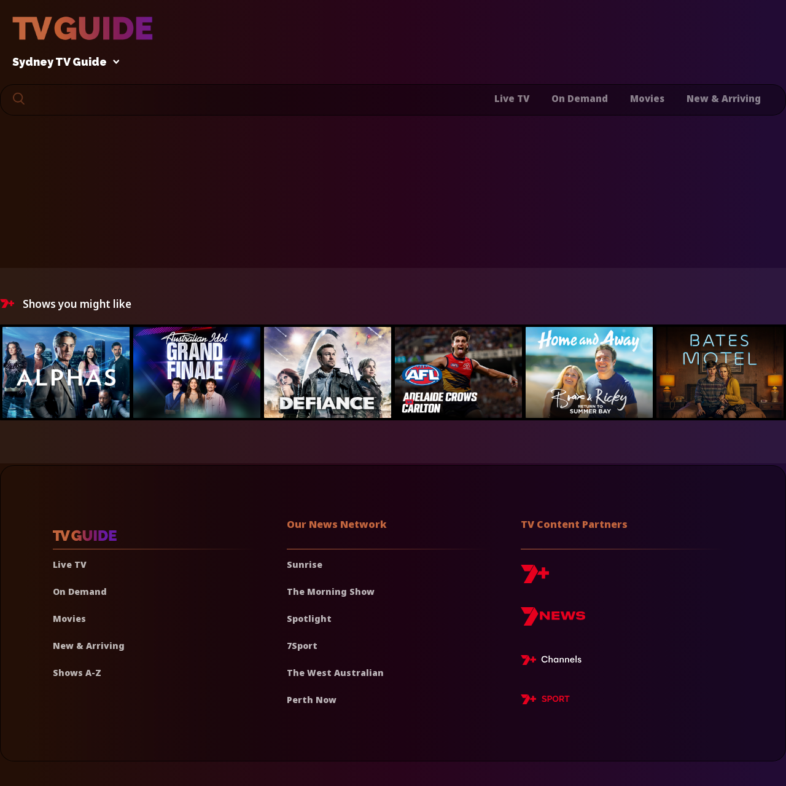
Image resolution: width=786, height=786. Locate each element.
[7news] (553, 621)
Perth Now (312, 699)
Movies (647, 98)
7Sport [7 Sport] (302, 645)
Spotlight (309, 618)
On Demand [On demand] (80, 591)
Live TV (511, 98)
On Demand (579, 98)
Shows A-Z (77, 672)
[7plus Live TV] (554, 662)
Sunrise (304, 564)
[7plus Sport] (545, 701)
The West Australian (335, 672)
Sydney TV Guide (62, 62)
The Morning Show (331, 591)
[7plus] (535, 578)
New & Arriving (724, 98)
